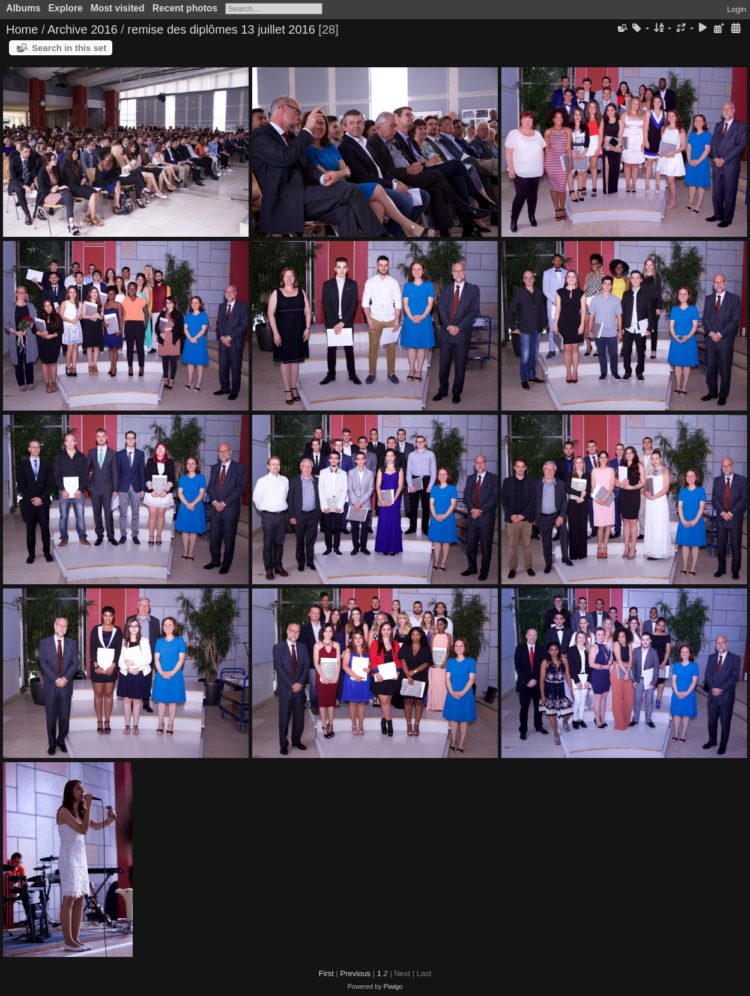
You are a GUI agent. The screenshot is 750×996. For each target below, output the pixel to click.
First (326, 973)
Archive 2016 (82, 29)
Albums (23, 8)
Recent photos (185, 8)
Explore (65, 8)
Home (22, 29)
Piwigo (393, 986)
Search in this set (69, 48)
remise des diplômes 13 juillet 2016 (221, 29)
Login (736, 9)
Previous (355, 973)
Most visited (118, 8)
